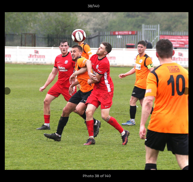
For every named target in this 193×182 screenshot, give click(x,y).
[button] (175, 7)
